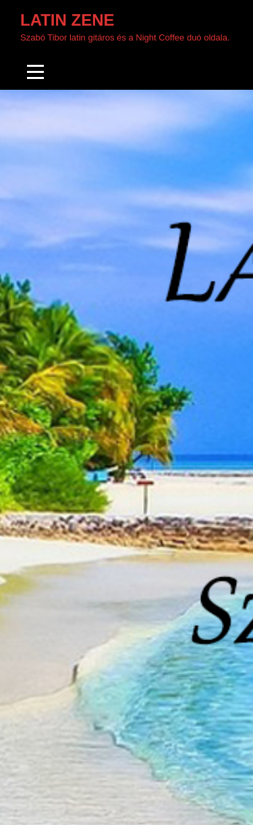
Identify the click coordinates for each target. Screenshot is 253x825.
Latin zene (67, 20)
